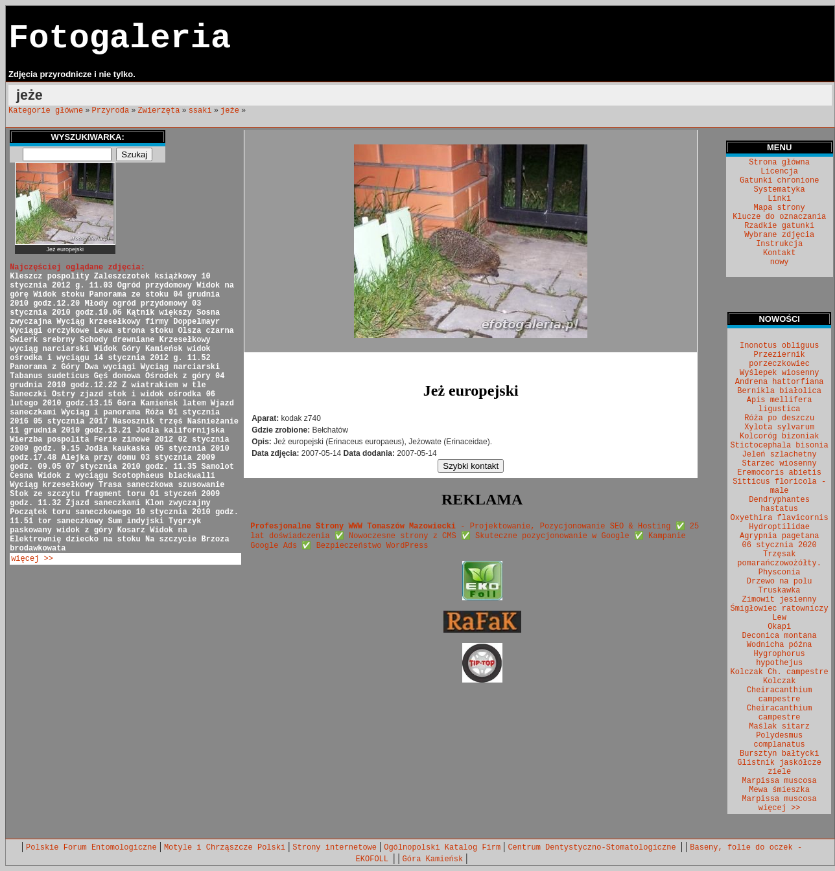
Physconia (780, 572)
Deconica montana (779, 635)
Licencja (779, 171)
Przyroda (111, 110)
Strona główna (779, 162)
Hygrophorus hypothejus (779, 659)
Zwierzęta (159, 110)
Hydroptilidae (779, 527)
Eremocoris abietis (779, 472)
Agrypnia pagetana (779, 536)
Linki (779, 198)
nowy (779, 262)
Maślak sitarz (779, 726)
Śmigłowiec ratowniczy (780, 608)
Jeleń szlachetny (779, 454)
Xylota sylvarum (779, 427)
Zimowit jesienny (779, 599)
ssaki (200, 110)
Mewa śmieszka (779, 790)
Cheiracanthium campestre (779, 713)
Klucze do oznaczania (779, 216)
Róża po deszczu (779, 418)
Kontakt (779, 253)
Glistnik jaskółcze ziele (779, 767)
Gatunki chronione (779, 180)
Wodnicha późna (779, 645)
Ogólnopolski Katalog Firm (442, 847)
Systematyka (779, 189)
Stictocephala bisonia (780, 445)
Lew (779, 617)
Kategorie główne (45, 110)
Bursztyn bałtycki (779, 753)
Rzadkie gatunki (779, 226)
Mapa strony (779, 207)
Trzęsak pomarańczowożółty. (779, 559)
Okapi (779, 626)
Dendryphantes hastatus (779, 504)
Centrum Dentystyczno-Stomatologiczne (594, 847)
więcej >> (32, 558)
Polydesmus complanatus (779, 740)
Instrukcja (779, 244)
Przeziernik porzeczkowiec (779, 359)
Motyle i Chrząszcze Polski (224, 847)
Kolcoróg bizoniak (779, 436)
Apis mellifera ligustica (779, 405)
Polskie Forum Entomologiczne (91, 847)
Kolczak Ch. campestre (780, 672)
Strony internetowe (334, 847)
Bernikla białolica (779, 391)
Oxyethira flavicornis (780, 518)
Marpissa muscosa (779, 781)
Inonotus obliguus (779, 345)
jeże (229, 110)
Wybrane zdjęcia (779, 235)
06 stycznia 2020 (779, 545)
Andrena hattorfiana (779, 382)
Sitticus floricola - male (779, 486)
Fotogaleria (119, 38)
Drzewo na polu (779, 581)
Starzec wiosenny (779, 463)
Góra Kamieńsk (433, 859)
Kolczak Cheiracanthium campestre (779, 690)
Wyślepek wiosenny (779, 373)
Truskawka (780, 590)
